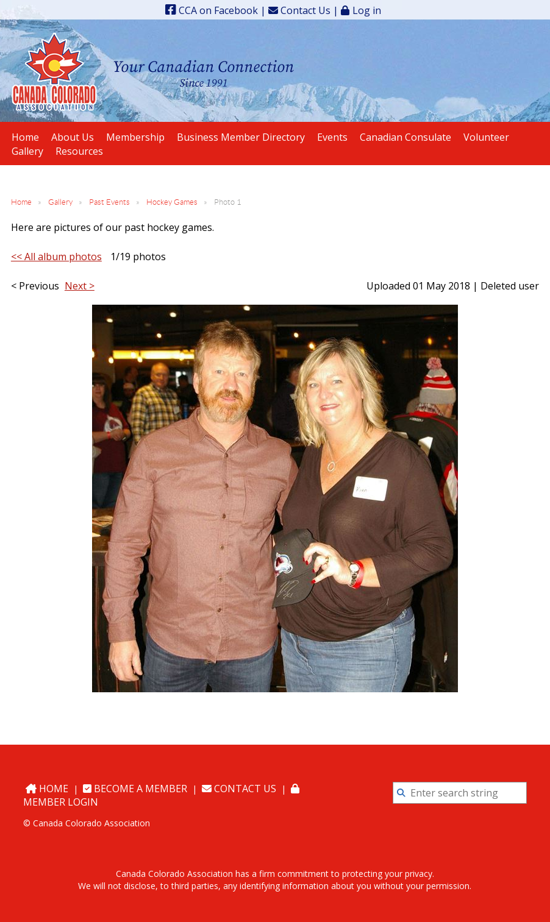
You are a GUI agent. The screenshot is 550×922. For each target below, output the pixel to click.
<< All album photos (56, 256)
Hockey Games (172, 202)
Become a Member (135, 788)
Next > (80, 286)
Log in (366, 10)
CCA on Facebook (211, 10)
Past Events (109, 202)
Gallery (60, 202)
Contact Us (299, 10)
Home (21, 202)
